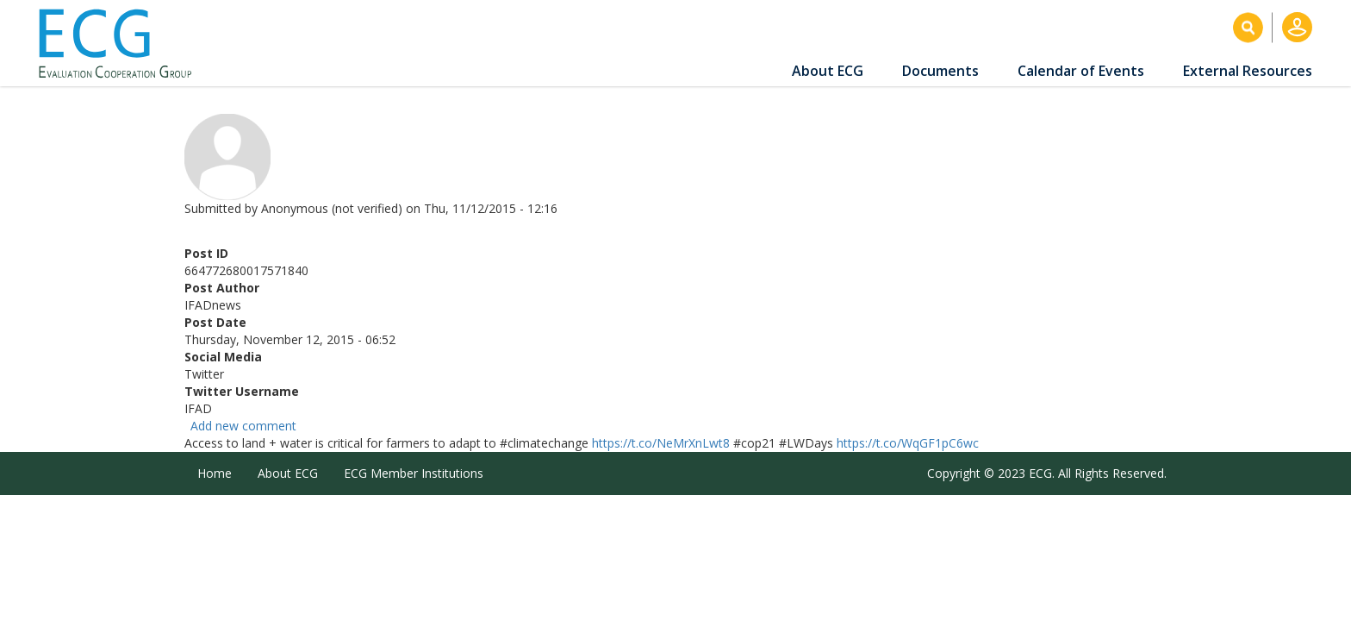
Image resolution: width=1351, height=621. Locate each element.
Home (214, 473)
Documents (940, 70)
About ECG (827, 70)
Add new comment (243, 425)
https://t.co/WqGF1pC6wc (908, 443)
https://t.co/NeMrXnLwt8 (661, 443)
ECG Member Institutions (413, 473)
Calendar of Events (1081, 70)
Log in (1297, 27)
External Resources (1247, 70)
